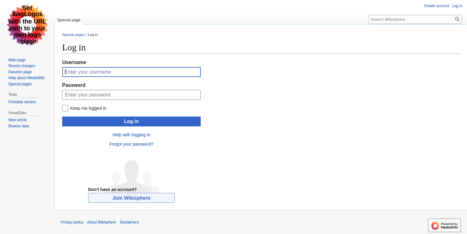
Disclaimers (129, 222)
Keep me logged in (88, 108)
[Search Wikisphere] (415, 19)
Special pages (73, 34)
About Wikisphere (101, 222)
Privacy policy (72, 222)
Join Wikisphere (132, 198)
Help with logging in (131, 134)
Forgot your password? (131, 144)
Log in (131, 121)
